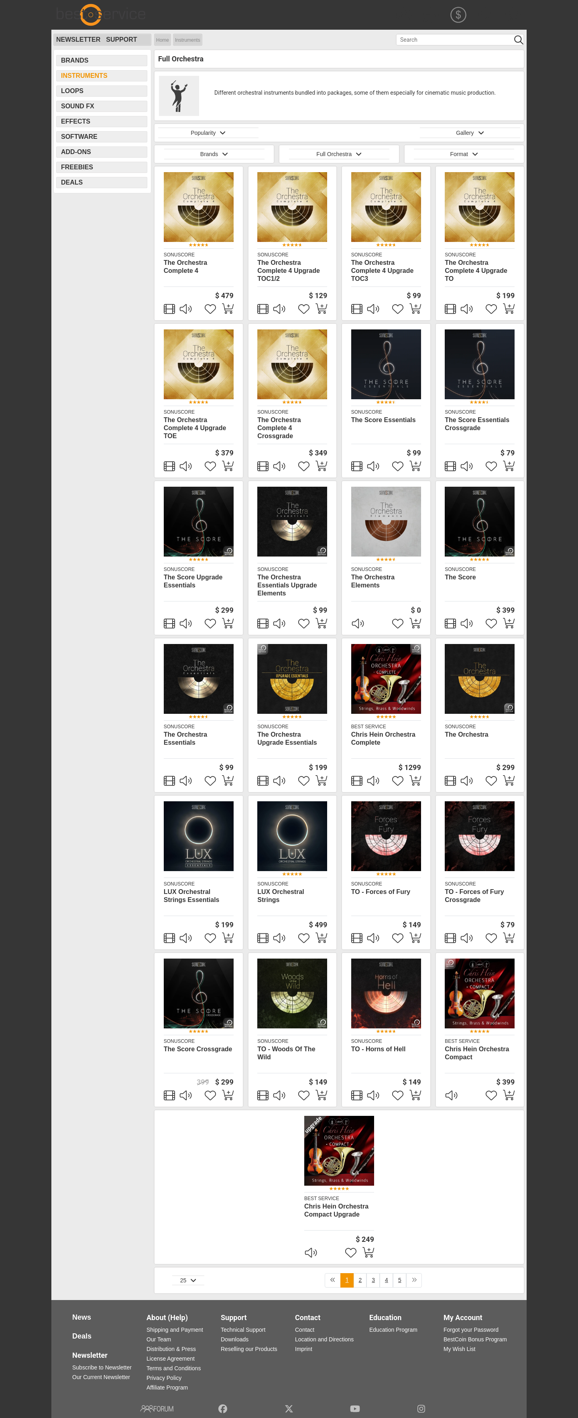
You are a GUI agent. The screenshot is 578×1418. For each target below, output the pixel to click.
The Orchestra (466, 734)
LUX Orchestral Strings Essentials (192, 895)
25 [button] (188, 1280)
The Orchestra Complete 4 (185, 266)
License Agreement (171, 1358)
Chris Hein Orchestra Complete (383, 738)
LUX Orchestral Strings (280, 895)
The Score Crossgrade (198, 1049)
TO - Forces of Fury (380, 891)
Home (162, 40)
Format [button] (464, 154)
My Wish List (459, 1349)
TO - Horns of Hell (378, 1049)
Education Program (393, 1330)
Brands (74, 60)
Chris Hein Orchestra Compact (477, 1053)
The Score (460, 577)
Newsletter (78, 39)
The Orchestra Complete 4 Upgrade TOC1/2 (288, 270)
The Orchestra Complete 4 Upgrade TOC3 (382, 270)
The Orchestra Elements (373, 581)
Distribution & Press (171, 1349)
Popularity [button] (208, 132)
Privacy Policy (164, 1378)
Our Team (159, 1339)
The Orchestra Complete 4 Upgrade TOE (195, 427)
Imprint (303, 1349)
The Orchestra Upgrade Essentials (287, 738)
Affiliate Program (167, 1387)
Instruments (187, 40)
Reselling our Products (249, 1349)
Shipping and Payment (175, 1330)
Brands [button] (214, 154)
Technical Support (243, 1330)
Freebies (77, 167)
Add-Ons (76, 151)
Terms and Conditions (174, 1368)
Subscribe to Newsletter (102, 1367)
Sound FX (77, 106)
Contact (304, 1330)
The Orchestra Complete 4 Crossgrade (279, 427)
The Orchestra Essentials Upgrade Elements (287, 585)
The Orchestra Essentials (185, 738)
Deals (72, 182)
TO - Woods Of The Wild (286, 1053)
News (81, 1317)
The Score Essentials (383, 419)
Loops (72, 90)
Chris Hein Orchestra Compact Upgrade (336, 1210)
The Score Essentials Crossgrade (477, 423)
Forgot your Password (471, 1330)
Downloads (234, 1339)
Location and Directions (324, 1339)
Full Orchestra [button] (339, 154)
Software (79, 136)
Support (121, 39)
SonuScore (179, 255)
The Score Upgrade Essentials (193, 581)
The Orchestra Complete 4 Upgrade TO (476, 270)
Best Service (368, 726)
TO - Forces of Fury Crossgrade (474, 895)
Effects (75, 121)
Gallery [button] (470, 132)
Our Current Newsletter (101, 1377)
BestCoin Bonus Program (475, 1339)
